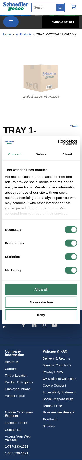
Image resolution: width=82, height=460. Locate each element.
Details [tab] (41, 154)
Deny (41, 315)
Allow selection (41, 302)
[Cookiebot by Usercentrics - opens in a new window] (58, 142)
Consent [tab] (14, 154)
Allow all (41, 289)
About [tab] (67, 154)
